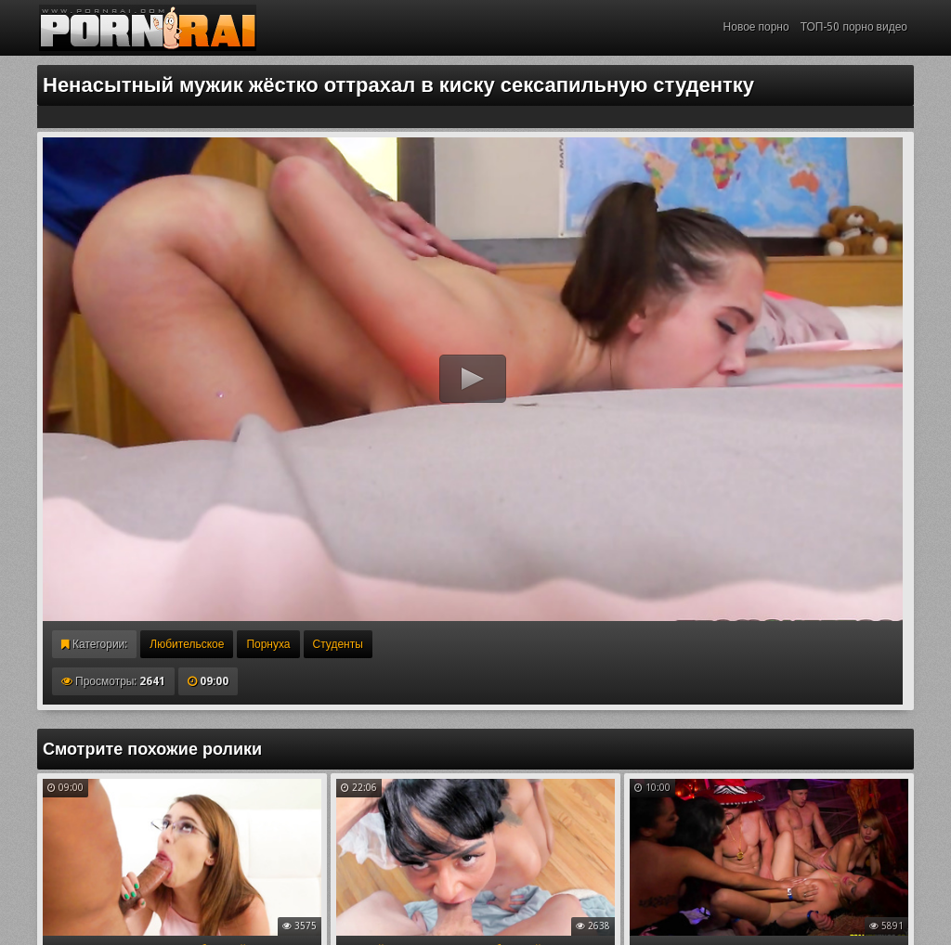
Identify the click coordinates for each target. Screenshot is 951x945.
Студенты (338, 644)
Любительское (187, 644)
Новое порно (756, 26)
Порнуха (268, 644)
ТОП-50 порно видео (854, 26)
